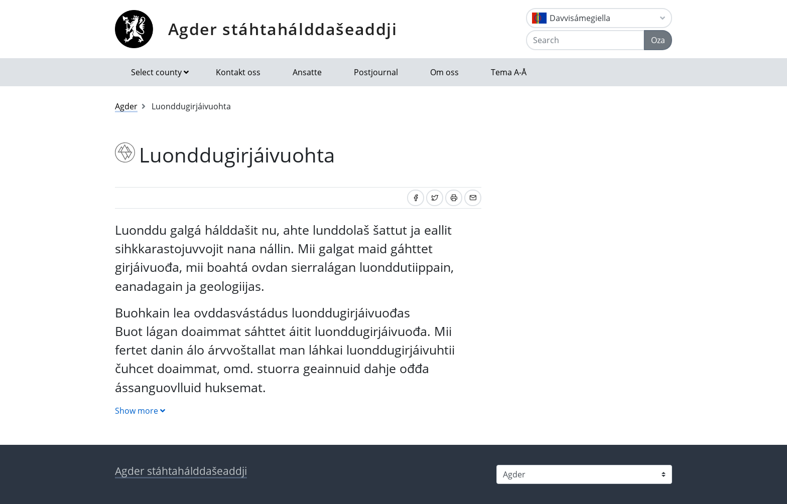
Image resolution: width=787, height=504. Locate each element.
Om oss (444, 72)
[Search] (585, 40)
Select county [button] (156, 72)
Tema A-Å (509, 72)
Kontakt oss (238, 72)
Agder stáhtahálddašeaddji (283, 29)
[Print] (453, 198)
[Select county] (584, 474)
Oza (658, 40)
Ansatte (307, 72)
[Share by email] (472, 198)
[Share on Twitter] (434, 198)
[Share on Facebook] (415, 198)
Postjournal (376, 72)
